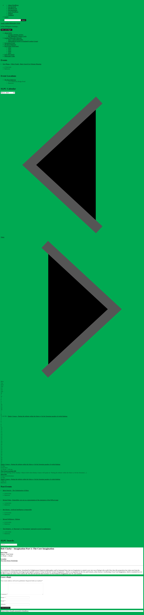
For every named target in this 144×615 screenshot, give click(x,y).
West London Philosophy (15, 39)
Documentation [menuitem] (12, 10)
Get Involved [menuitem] (12, 7)
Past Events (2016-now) (11, 46)
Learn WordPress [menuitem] (13, 12)
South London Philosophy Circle (10, 23)
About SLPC (8, 33)
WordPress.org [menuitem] (12, 8)
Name (3, 600)
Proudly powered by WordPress (19, 613)
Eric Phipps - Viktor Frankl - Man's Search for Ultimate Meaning (22, 64)
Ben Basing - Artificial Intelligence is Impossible (17, 510)
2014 (9, 51)
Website (3, 606)
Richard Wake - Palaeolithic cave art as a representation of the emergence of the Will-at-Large (30, 500)
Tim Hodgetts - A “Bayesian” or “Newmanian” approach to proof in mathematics (27, 529)
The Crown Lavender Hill (8, 471)
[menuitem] (73, 20)
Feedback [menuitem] (11, 15)
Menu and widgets (6, 29)
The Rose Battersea (10, 44)
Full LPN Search (9, 54)
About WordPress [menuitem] (13, 5)
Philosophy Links (9, 56)
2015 (9, 53)
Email (3, 603)
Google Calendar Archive (15, 34)
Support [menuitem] (10, 13)
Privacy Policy (5, 613)
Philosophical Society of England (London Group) (23, 41)
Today (2, 237)
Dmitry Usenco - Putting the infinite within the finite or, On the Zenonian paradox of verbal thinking (37, 416)
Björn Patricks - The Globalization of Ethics (16, 490)
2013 (9, 49)
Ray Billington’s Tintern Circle (17, 36)
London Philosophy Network (13, 38)
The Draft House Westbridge (9, 561)
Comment (4, 596)
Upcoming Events (9, 43)
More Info (4, 474)
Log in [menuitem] (6, 17)
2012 (9, 48)
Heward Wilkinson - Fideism (11, 519)
